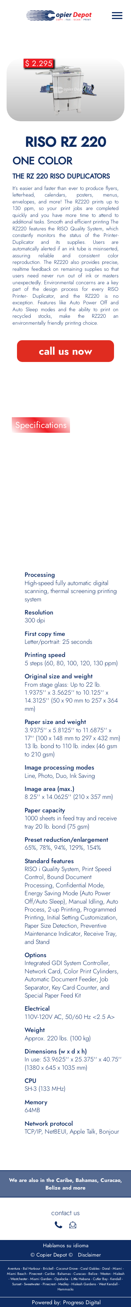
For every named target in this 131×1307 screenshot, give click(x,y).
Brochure (32, 463)
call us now (65, 351)
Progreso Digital (82, 1302)
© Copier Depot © (51, 1255)
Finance (29, 482)
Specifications (41, 425)
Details (27, 501)
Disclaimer (89, 1255)
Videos (28, 539)
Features (30, 444)
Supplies (31, 520)
